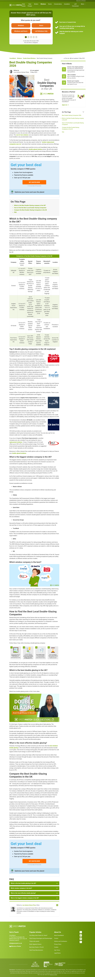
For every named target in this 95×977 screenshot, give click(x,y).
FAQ (15, 212)
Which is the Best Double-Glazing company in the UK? (30, 205)
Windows (43, 4)
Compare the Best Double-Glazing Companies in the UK (30, 210)
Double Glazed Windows (29, 58)
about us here (53, 974)
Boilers (36, 4)
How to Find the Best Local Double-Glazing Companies (30, 208)
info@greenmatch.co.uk (15, 943)
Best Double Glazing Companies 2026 (71, 115)
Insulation (67, 4)
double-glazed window (35, 149)
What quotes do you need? (30, 20)
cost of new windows (22, 135)
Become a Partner (81, 0)
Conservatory (58, 4)
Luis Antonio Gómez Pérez (29, 905)
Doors (50, 4)
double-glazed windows (19, 453)
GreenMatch (13, 58)
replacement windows (15, 442)
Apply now (64, 105)
